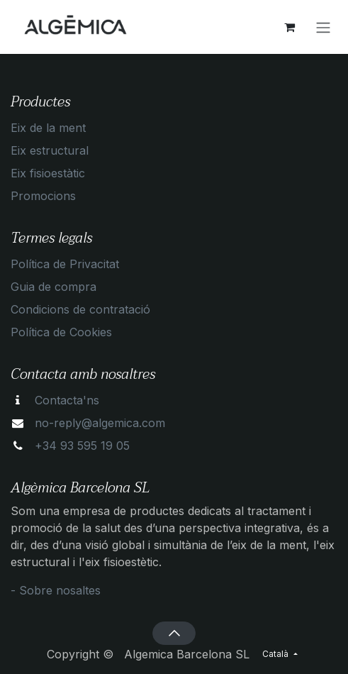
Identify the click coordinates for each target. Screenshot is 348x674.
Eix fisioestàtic (48, 173)
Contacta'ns (67, 400)
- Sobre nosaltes (56, 590)
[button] (174, 632)
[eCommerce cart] (289, 27)
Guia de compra (53, 287)
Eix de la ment (48, 128)
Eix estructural (50, 150)
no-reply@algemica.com (100, 423)
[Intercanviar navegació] (323, 27)
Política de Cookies (61, 332)
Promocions (43, 196)
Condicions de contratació (80, 309)
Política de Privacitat (65, 264)
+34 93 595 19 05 (82, 445)
